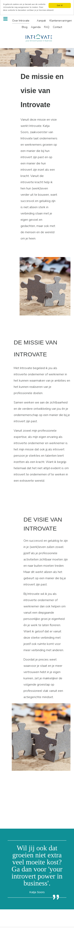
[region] (37, 56)
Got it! (60, 4)
